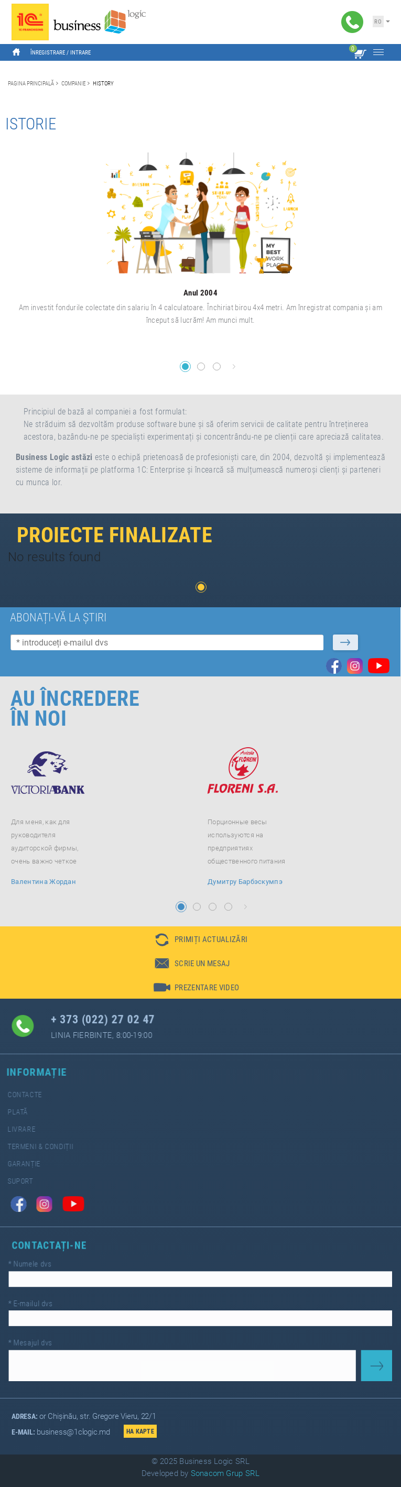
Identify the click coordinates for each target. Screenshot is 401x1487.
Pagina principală (31, 83)
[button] (185, 366)
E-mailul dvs (45, 1303)
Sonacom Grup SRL (225, 1473)
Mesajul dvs (45, 1339)
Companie (73, 83)
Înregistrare (47, 52)
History (103, 83)
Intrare (80, 52)
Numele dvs (45, 1268)
